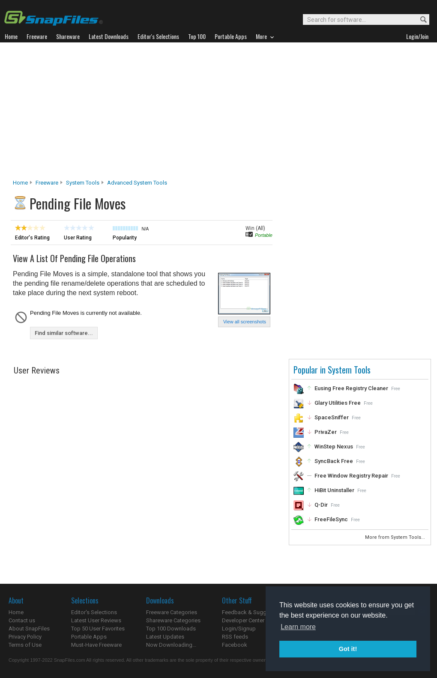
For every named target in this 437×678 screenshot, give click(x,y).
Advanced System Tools (137, 182)
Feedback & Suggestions (253, 612)
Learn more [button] (298, 626)
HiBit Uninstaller (334, 490)
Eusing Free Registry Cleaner (351, 388)
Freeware (47, 182)
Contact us (22, 620)
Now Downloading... (171, 645)
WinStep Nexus (333, 446)
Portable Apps (89, 636)
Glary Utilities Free (337, 403)
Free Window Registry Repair (351, 475)
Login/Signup (239, 628)
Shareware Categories (173, 620)
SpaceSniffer (331, 417)
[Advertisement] (218, 113)
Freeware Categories (171, 612)
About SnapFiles (29, 628)
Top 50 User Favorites (98, 628)
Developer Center (243, 620)
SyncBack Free (333, 461)
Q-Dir (321, 505)
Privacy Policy (25, 636)
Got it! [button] (348, 648)
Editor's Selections (94, 612)
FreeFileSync (331, 519)
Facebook (234, 645)
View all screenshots (244, 321)
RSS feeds (235, 636)
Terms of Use (25, 645)
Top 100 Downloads (171, 628)
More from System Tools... (395, 537)
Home (20, 182)
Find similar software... (64, 333)
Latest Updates (165, 636)
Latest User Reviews (96, 620)
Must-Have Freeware (96, 645)
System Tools (82, 182)
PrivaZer (325, 432)
